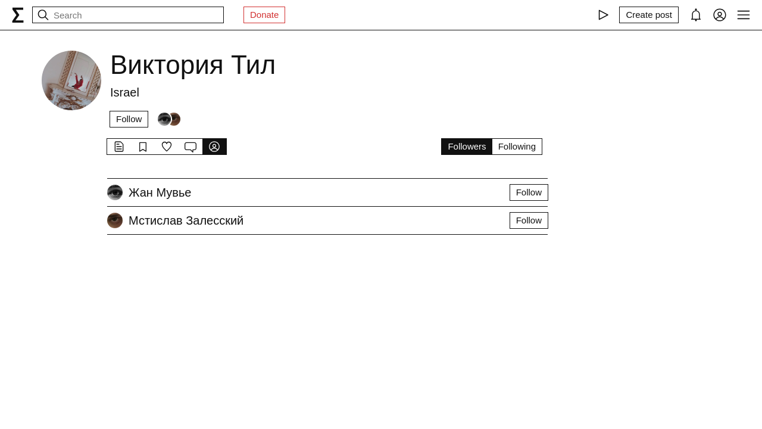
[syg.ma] (18, 15)
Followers (467, 146)
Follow (129, 119)
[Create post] (649, 15)
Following (517, 146)
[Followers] (169, 119)
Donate (264, 15)
